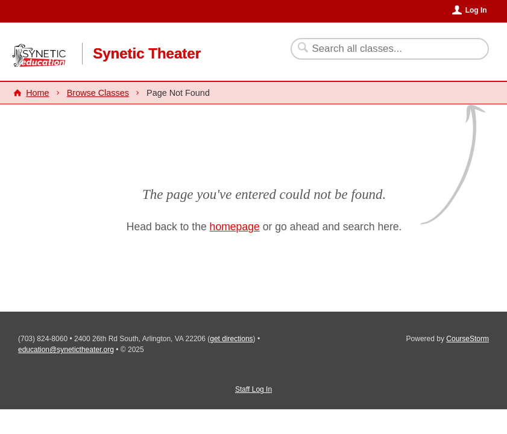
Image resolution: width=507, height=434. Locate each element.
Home (37, 93)
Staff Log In (253, 389)
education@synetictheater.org (66, 349)
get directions (231, 339)
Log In (476, 10)
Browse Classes (98, 93)
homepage (235, 227)
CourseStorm (467, 339)
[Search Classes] (382, 48)
